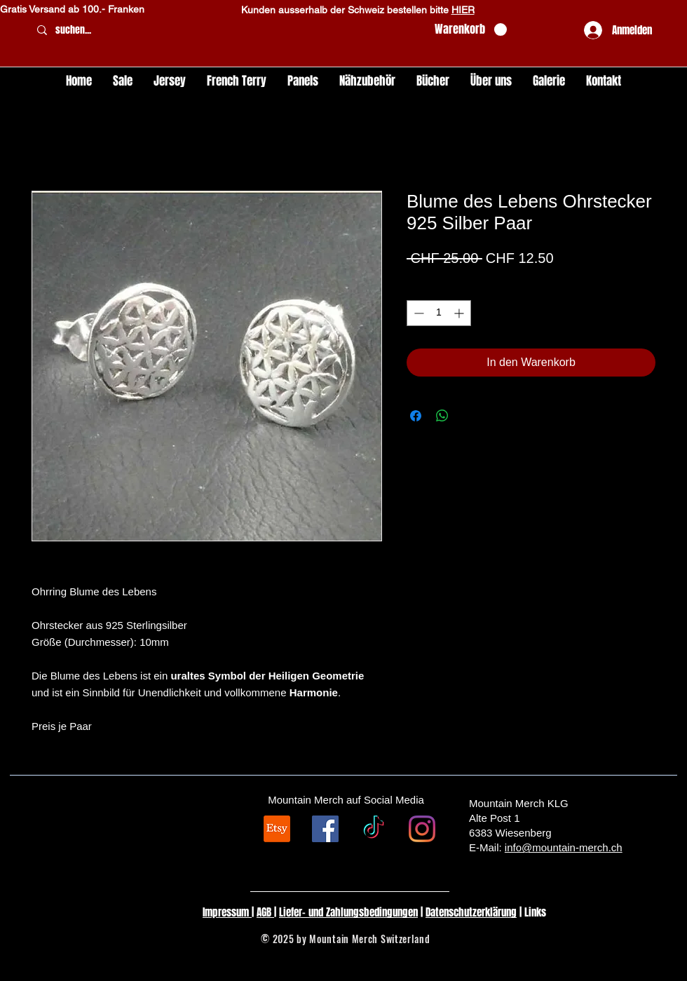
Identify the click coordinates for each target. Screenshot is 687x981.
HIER (463, 9)
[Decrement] (417, 313)
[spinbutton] (438, 313)
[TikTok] (373, 829)
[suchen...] (226, 30)
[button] (471, 29)
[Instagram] (422, 829)
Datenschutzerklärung (471, 912)
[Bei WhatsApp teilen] (442, 415)
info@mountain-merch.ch (564, 847)
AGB (265, 912)
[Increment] (460, 313)
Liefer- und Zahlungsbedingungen (348, 912)
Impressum (227, 912)
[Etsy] (277, 829)
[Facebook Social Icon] (325, 829)
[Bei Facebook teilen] (415, 415)
